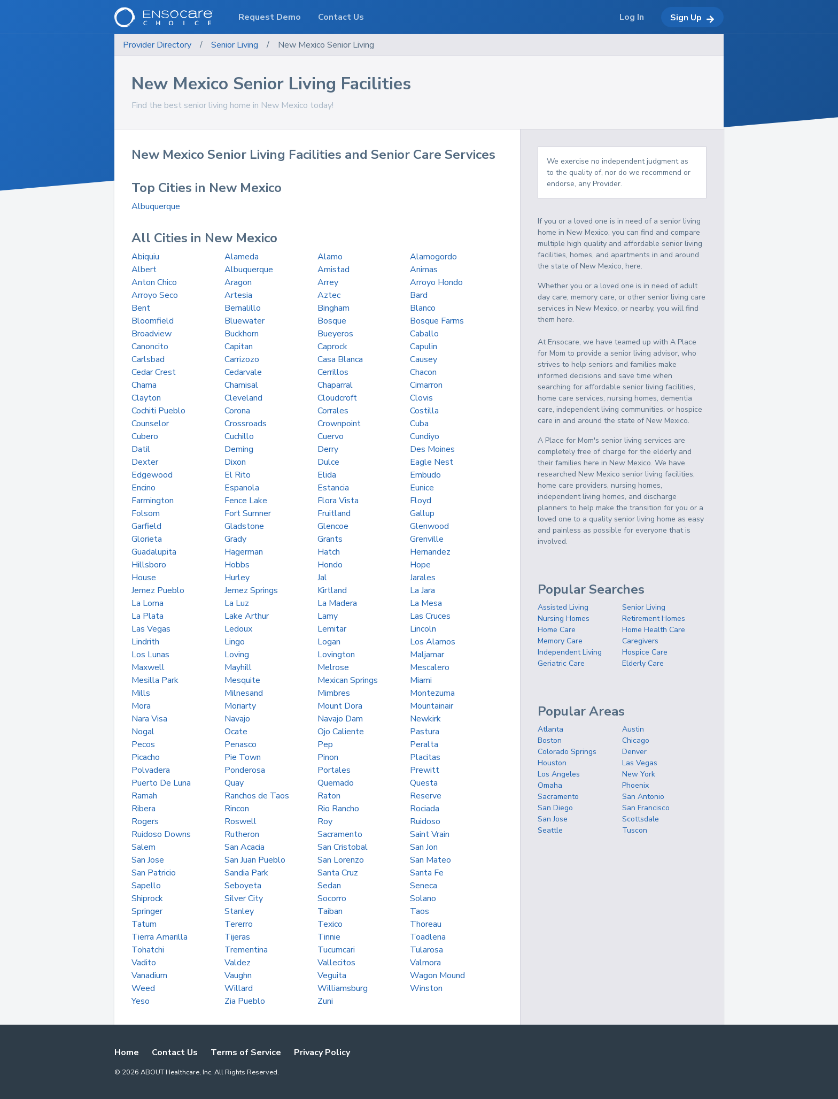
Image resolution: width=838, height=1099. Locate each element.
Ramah (144, 796)
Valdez (237, 963)
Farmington (152, 500)
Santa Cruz (337, 873)
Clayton (146, 398)
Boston (550, 740)
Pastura (424, 731)
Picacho (145, 757)
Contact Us (175, 1052)
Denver (634, 752)
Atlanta (550, 729)
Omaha (550, 785)
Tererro (238, 924)
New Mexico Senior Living (326, 45)
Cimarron (426, 385)
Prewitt (424, 770)
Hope (420, 565)
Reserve (425, 796)
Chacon (423, 372)
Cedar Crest (153, 372)
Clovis (421, 398)
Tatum (144, 924)
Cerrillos (332, 372)
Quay (234, 783)
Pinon (327, 757)
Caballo (424, 334)
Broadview (151, 334)
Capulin (423, 346)
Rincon (236, 808)
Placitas (425, 757)
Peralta (424, 744)
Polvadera (150, 770)
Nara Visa (149, 719)
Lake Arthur (246, 616)
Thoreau (425, 924)
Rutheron (241, 834)
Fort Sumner (247, 513)
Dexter (144, 462)
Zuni (325, 1001)
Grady (235, 539)
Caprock (332, 346)
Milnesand (243, 693)
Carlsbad (148, 359)
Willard (238, 988)
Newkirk (425, 719)
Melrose (333, 667)
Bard (419, 295)
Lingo (234, 642)
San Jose (147, 860)
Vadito (143, 963)
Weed (143, 988)
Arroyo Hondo (436, 282)
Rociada (424, 808)
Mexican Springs (347, 680)
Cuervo (330, 436)
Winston (426, 988)
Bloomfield (152, 321)
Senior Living (234, 45)
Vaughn (238, 975)
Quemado (335, 783)
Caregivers (640, 641)
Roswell (240, 821)
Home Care (557, 630)
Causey (423, 359)
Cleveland (243, 398)
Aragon (238, 282)
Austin (633, 729)
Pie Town (242, 757)
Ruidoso (425, 821)
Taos (419, 911)
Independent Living (570, 652)
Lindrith (145, 642)
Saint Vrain (429, 834)
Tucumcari (336, 950)
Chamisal (241, 385)
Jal (322, 577)
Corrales (332, 411)
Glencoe (332, 526)
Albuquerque (155, 206)
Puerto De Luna (161, 783)
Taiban (330, 911)
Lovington (336, 654)
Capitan (238, 346)
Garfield (146, 526)
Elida (326, 475)
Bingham (333, 308)
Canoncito (149, 346)
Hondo (330, 565)
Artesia (238, 295)
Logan (328, 642)
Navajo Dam (340, 719)
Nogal (142, 731)
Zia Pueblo (244, 1001)
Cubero (144, 436)
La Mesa (426, 603)
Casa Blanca (340, 359)
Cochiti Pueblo (158, 411)
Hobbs (237, 565)
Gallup (422, 513)
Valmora (425, 963)
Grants (330, 539)
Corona (237, 411)
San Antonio (643, 796)
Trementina (246, 950)
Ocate (235, 731)
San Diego (555, 808)
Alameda (241, 257)
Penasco (240, 744)
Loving (236, 654)
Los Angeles (559, 774)
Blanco (423, 308)
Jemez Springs (251, 590)
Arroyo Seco (154, 295)
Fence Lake (245, 500)
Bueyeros (335, 334)
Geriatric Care (561, 663)
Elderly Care (643, 663)
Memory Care (560, 641)
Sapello (146, 886)
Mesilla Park (155, 680)
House (143, 577)
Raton (328, 796)
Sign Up (692, 18)
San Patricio (153, 873)
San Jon (424, 847)
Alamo (330, 257)
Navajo (237, 719)
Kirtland (332, 590)
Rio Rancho (338, 808)
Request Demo (269, 17)
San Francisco (646, 808)
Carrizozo (241, 359)
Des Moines (432, 449)
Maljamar (427, 654)
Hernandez (430, 552)
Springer (146, 911)
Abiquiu (145, 257)
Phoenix (635, 785)
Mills (140, 693)
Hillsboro (148, 565)
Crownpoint (339, 423)
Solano (423, 898)
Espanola (241, 488)
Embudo (425, 475)
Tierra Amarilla (159, 937)
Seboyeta (242, 886)
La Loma (147, 603)
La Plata (147, 616)
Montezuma (432, 693)
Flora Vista (338, 500)
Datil (140, 449)
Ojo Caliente (340, 731)
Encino (143, 488)
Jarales (423, 577)
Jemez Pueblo (157, 590)
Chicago (635, 740)
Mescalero (429, 667)
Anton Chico (154, 282)
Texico (330, 924)
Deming (238, 449)
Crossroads (245, 423)
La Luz (236, 603)
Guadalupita (153, 552)
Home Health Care (653, 630)
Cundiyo (424, 436)
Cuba (419, 423)
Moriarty (240, 706)
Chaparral (335, 385)
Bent (140, 308)
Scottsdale (640, 819)
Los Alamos (432, 642)
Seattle (550, 830)
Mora (141, 706)
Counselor (150, 423)
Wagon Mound (437, 975)
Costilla (424, 411)
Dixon (235, 462)
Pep (325, 744)
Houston (552, 763)
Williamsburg (342, 988)
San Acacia (244, 847)
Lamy (327, 616)
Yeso (140, 1001)
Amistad (333, 269)
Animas (424, 269)
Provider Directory (157, 45)
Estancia (333, 488)
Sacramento (339, 834)
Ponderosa (244, 770)
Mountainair (431, 706)
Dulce (328, 462)
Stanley (239, 911)
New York (638, 774)
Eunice (422, 488)
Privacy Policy (322, 1052)
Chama (144, 385)
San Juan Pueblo (254, 860)
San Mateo (430, 860)
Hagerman (243, 552)
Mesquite (242, 680)
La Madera (337, 603)
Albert (144, 269)
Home (126, 1052)
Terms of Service (246, 1052)
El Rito (237, 475)
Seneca (423, 886)
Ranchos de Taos (256, 796)
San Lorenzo (340, 860)
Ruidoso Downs (161, 834)
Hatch (328, 552)
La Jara (422, 590)
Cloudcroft (337, 398)
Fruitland (334, 513)
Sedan (329, 886)
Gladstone (244, 526)
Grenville (427, 539)
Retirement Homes (653, 618)
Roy (324, 821)
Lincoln (423, 629)
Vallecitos (336, 963)
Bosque (331, 321)
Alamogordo (433, 257)
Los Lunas (150, 654)
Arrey (327, 282)
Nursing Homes (563, 618)
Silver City (243, 898)
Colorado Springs (567, 752)
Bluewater (244, 321)
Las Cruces (430, 616)
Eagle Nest (431, 462)
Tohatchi (147, 950)
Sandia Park (246, 873)
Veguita (331, 975)
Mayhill (238, 667)
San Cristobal (342, 847)
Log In (631, 17)
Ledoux (238, 629)
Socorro (331, 898)
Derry (327, 449)
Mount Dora (339, 706)
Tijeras (237, 937)
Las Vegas (150, 629)
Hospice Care (645, 652)
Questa (424, 783)
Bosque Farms (437, 321)
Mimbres (333, 693)
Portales (334, 770)
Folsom (145, 513)
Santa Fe (427, 873)
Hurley (237, 577)
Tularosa (426, 950)
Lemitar (331, 629)
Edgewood (152, 475)
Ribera (143, 808)
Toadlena (428, 937)
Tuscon (634, 830)
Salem (143, 847)
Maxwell (148, 667)
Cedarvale (243, 372)
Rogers (145, 821)
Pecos (143, 744)
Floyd (420, 500)
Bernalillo (242, 308)
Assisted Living (563, 607)
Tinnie (328, 937)
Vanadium (149, 975)
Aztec (328, 295)
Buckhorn (241, 334)
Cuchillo (239, 436)
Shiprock (147, 898)
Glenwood (429, 526)
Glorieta (146, 539)
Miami (421, 680)
